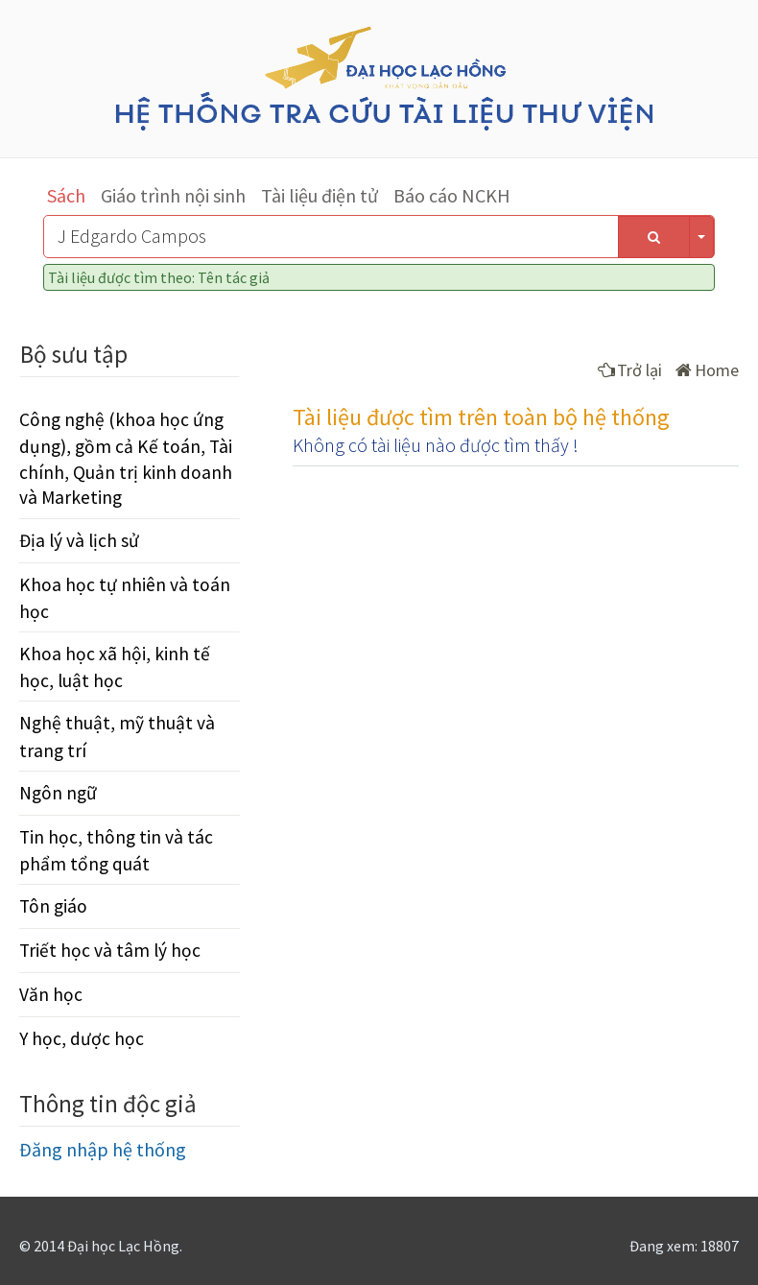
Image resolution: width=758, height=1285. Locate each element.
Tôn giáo (53, 905)
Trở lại (630, 370)
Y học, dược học (81, 1038)
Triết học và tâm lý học (110, 950)
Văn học (51, 994)
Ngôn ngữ (58, 792)
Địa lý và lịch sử (79, 540)
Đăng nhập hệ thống (102, 1149)
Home (707, 370)
